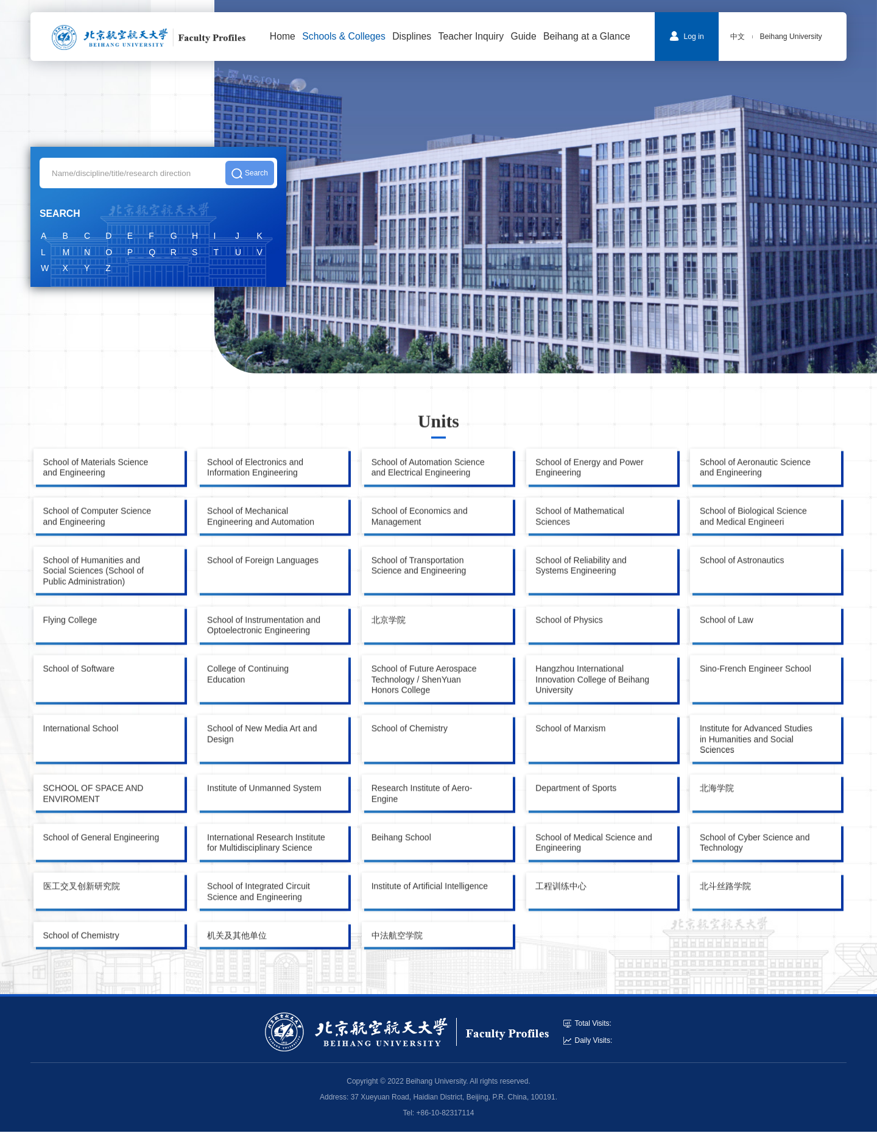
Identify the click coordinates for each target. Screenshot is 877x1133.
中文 (737, 36)
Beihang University (791, 36)
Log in (686, 36)
